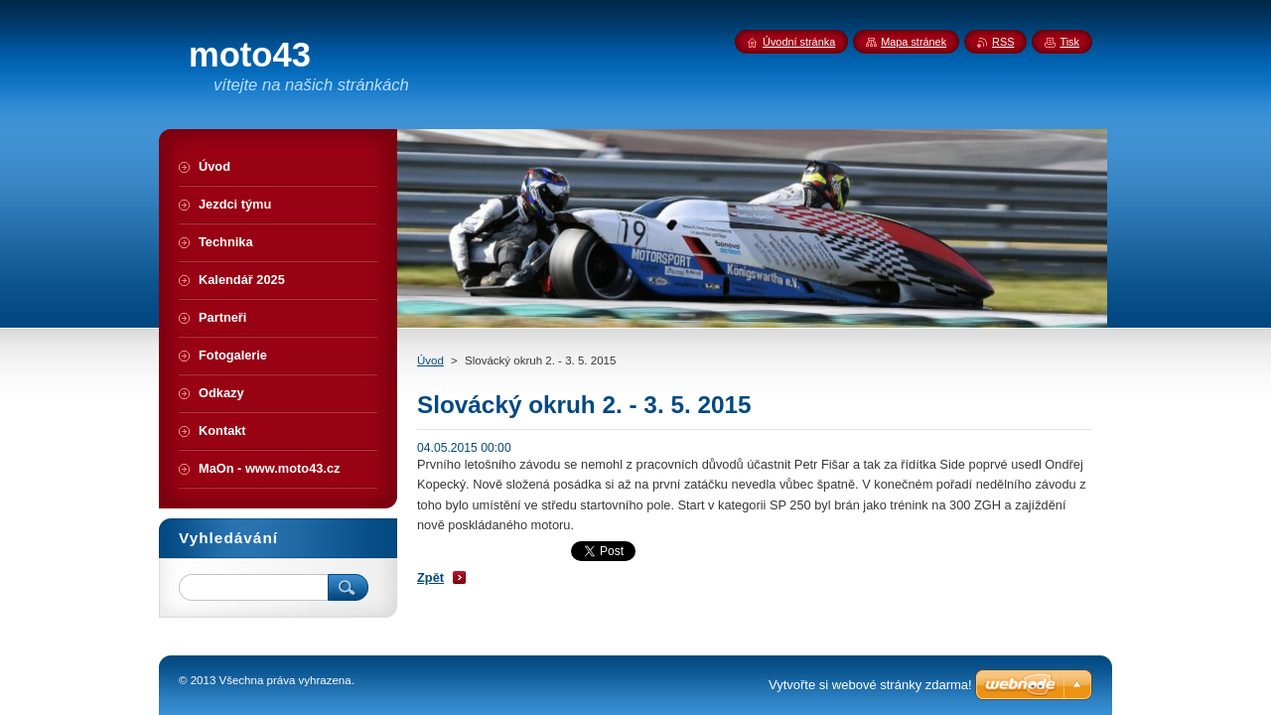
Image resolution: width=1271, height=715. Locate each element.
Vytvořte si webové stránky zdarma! (870, 684)
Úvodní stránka (799, 42)
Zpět (430, 577)
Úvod (430, 360)
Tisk (1069, 42)
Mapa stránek (913, 42)
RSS (1003, 42)
